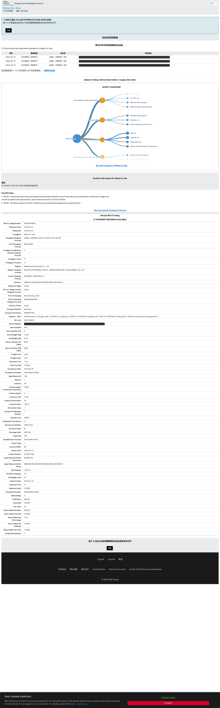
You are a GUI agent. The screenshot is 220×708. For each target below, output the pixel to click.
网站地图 (74, 569)
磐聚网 (8, 3)
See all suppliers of (111, 166)
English (101, 559)
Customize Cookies (117, 569)
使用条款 (62, 569)
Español (111, 559)
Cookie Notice (98, 569)
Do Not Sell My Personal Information (145, 569)
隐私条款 (85, 569)
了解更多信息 (49, 71)
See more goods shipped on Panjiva (110, 210)
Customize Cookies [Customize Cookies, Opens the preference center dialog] (168, 701)
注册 (8, 30)
